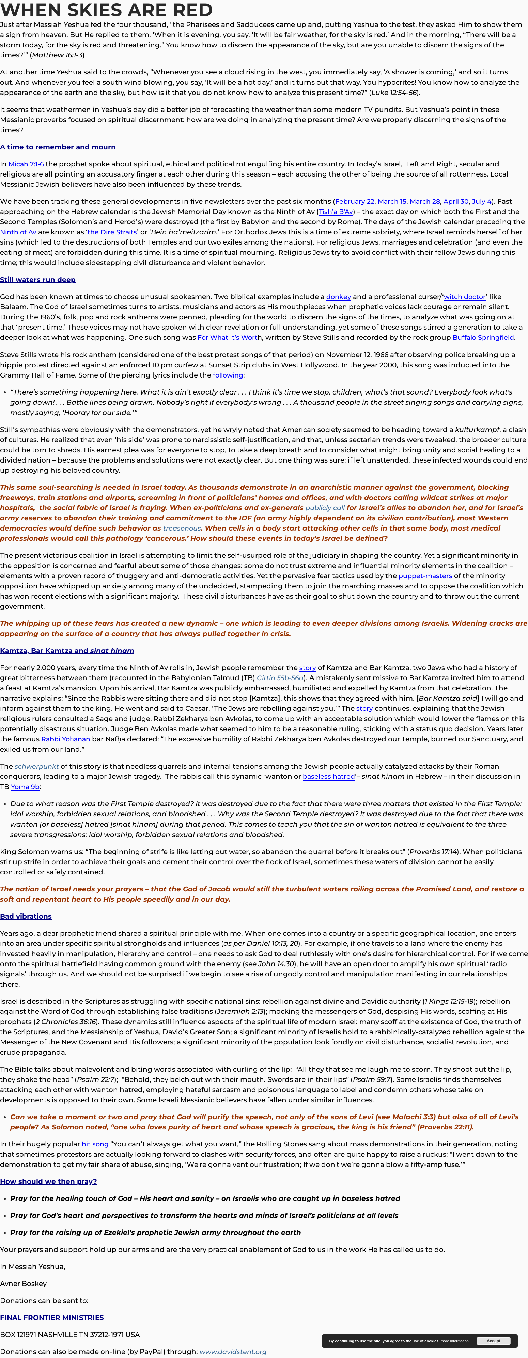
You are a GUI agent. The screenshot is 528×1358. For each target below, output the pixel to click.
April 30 (460, 203)
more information (454, 1341)
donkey (339, 299)
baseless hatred (330, 778)
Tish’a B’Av (337, 213)
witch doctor (467, 299)
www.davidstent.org (235, 1353)
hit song (96, 1145)
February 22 (355, 203)
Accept (493, 1341)
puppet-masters (427, 577)
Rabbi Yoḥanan (67, 741)
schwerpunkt (38, 768)
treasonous (183, 530)
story (307, 669)
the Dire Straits (115, 234)
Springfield (502, 339)
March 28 (428, 203)
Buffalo (469, 339)
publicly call (327, 509)
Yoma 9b (26, 788)
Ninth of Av (19, 234)
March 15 (394, 203)
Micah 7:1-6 (27, 166)
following (229, 377)
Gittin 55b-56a (281, 679)
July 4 (487, 203)
